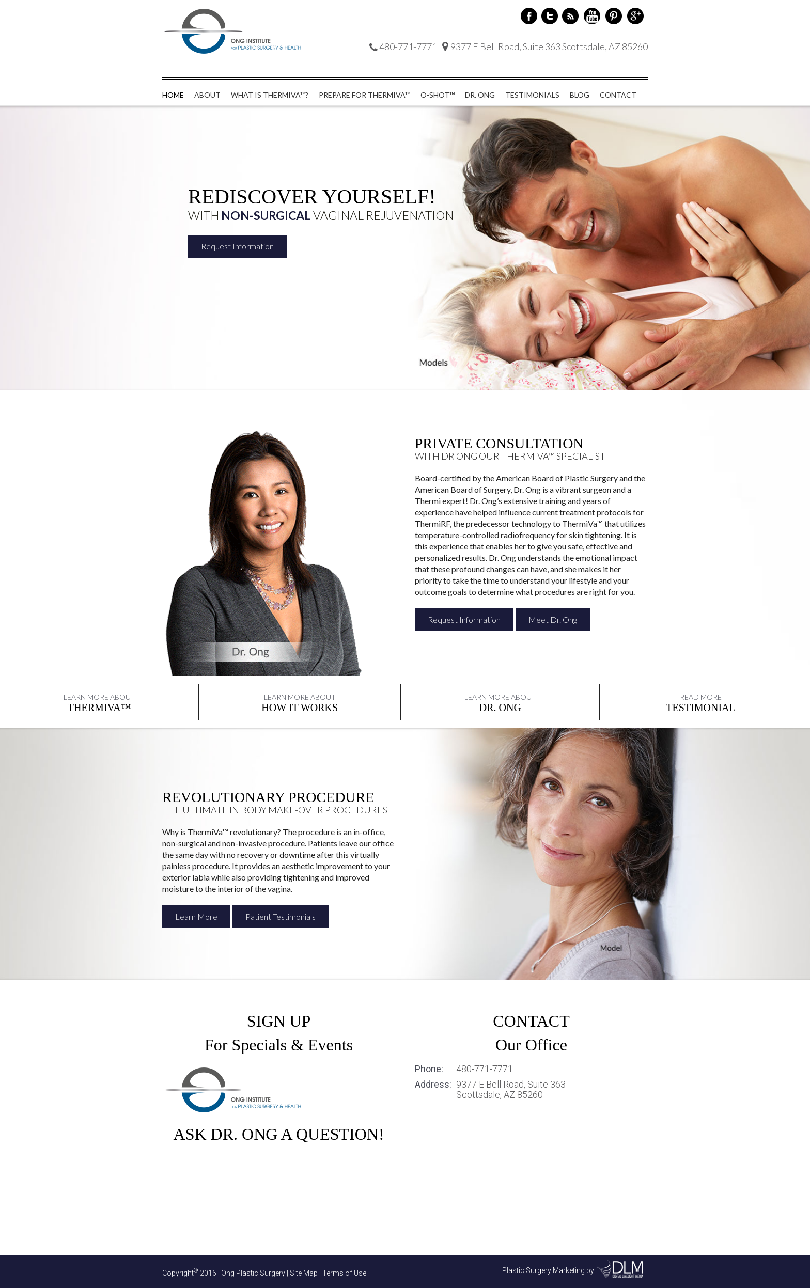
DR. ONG (500, 707)
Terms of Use (344, 1272)
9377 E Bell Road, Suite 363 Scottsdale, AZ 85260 (511, 1089)
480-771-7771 (484, 1069)
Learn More (196, 916)
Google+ (635, 16)
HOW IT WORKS (299, 707)
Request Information (237, 246)
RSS (570, 16)
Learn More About (99, 697)
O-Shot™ (437, 94)
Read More (701, 697)
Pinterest (613, 16)
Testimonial (700, 707)
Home (173, 94)
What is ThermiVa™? (269, 94)
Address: (433, 1084)
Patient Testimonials (280, 916)
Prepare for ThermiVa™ (364, 94)
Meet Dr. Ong (552, 619)
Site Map (304, 1272)
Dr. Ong (480, 94)
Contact (618, 94)
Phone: (429, 1069)
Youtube (592, 16)
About (207, 94)
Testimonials (532, 94)
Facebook (529, 16)
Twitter (549, 16)
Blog (579, 94)
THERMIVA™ (99, 707)
